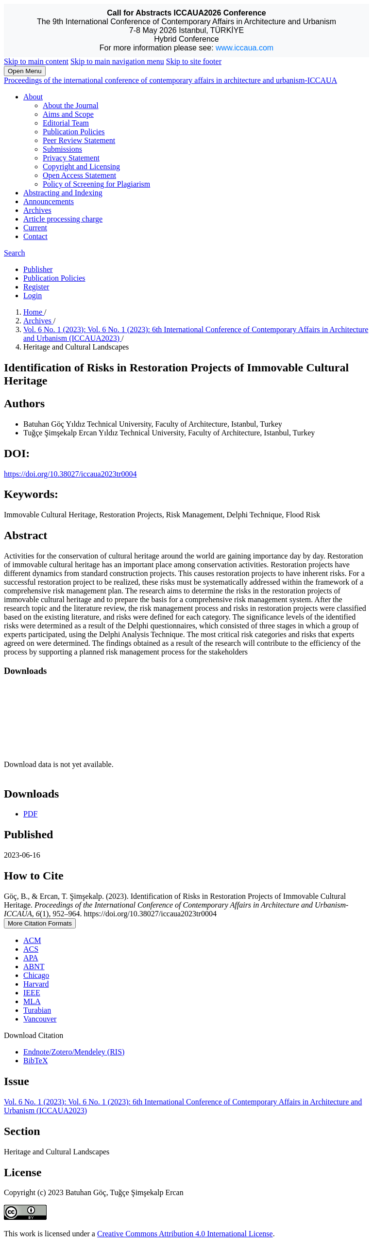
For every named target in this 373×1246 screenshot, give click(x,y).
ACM (32, 940)
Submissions (62, 149)
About (33, 97)
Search (14, 253)
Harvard (36, 984)
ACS (30, 949)
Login (32, 295)
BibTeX (35, 1060)
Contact (35, 236)
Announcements (48, 201)
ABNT (34, 966)
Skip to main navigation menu (117, 61)
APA (30, 958)
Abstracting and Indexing (62, 193)
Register (36, 287)
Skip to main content (36, 61)
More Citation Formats (40, 923)
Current (35, 228)
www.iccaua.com (244, 48)
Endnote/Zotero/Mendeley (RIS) (73, 1052)
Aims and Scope (68, 114)
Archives (37, 210)
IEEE (31, 993)
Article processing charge (62, 219)
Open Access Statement (79, 175)
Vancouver (39, 1019)
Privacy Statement (71, 158)
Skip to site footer (193, 61)
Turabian (37, 1010)
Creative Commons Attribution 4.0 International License (185, 1234)
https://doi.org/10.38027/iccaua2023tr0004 (70, 474)
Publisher (37, 269)
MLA (32, 1001)
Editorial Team (66, 123)
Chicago (36, 975)
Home (33, 312)
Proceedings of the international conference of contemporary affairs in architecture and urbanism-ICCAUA (170, 80)
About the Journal (71, 105)
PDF (30, 814)
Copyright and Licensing (81, 166)
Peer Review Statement (79, 140)
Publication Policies (74, 132)
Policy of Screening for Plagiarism (96, 184)
